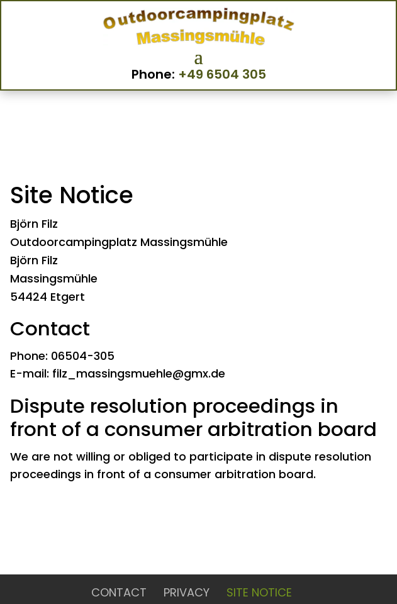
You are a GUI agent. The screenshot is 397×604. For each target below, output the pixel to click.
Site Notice (259, 592)
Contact (119, 592)
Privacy (187, 592)
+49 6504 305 (222, 74)
